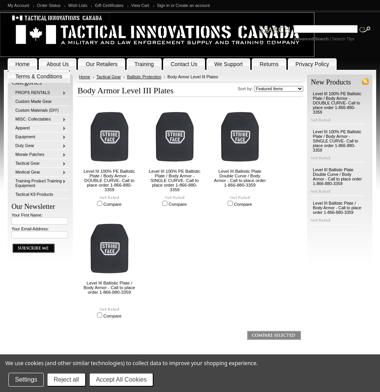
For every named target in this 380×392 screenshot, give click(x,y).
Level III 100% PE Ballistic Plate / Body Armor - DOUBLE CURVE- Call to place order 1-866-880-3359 (109, 180)
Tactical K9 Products (34, 194)
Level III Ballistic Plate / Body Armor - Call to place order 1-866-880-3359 (109, 287)
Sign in (163, 5)
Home (84, 76)
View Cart (140, 5)
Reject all (66, 379)
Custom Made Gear (33, 101)
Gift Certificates (109, 5)
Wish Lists (78, 5)
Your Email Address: (30, 229)
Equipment (39, 137)
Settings (26, 379)
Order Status (49, 5)
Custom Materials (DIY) (37, 110)
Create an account (193, 5)
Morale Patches (39, 154)
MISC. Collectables (39, 119)
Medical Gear (39, 172)
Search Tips (343, 38)
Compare (112, 204)
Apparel (39, 128)
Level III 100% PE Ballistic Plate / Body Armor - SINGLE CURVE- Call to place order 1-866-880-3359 (174, 180)
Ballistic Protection (144, 76)
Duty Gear (39, 146)
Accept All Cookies (121, 379)
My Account (18, 5)
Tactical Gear (39, 163)
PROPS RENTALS (39, 93)
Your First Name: (27, 215)
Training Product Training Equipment (39, 183)
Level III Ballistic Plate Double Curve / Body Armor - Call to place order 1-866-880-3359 (240, 178)
